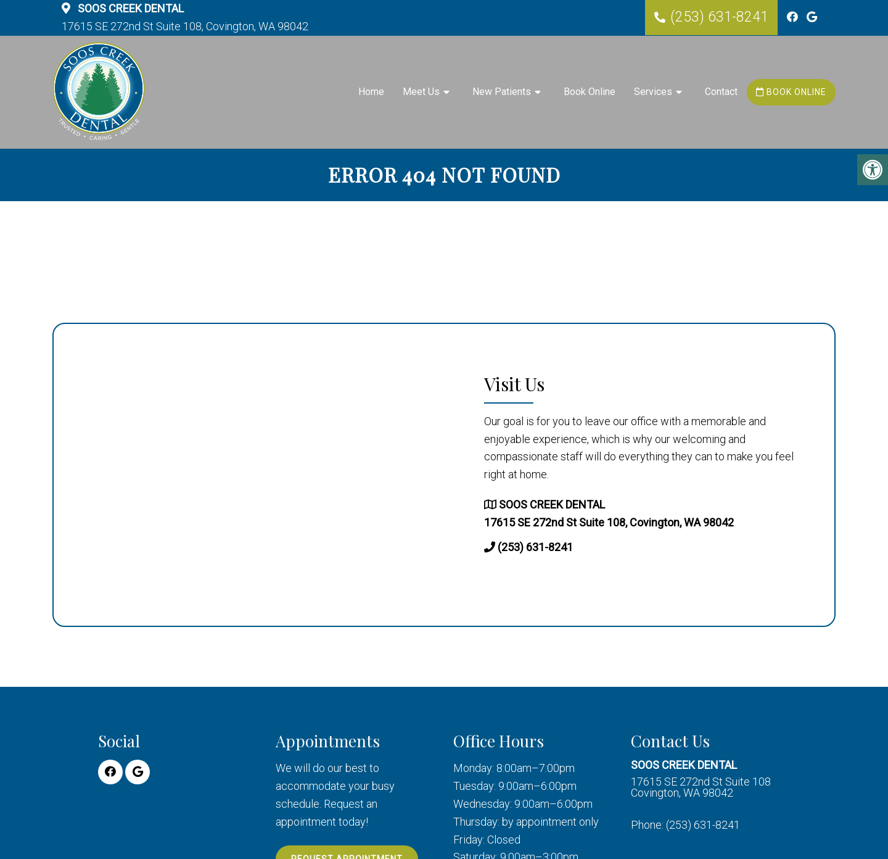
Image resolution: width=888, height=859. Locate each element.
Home (371, 92)
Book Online (589, 92)
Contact (721, 92)
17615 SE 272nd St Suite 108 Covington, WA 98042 (701, 779)
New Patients (501, 92)
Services (653, 92)
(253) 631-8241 (719, 17)
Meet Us (421, 92)
